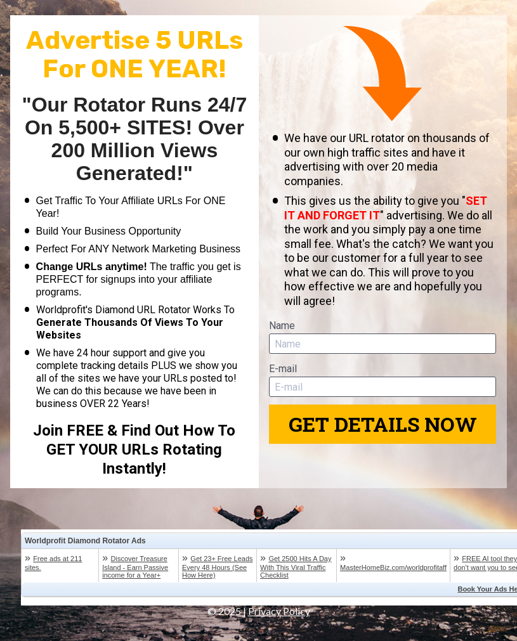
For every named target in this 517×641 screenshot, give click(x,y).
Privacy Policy (279, 611)
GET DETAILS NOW (383, 423)
